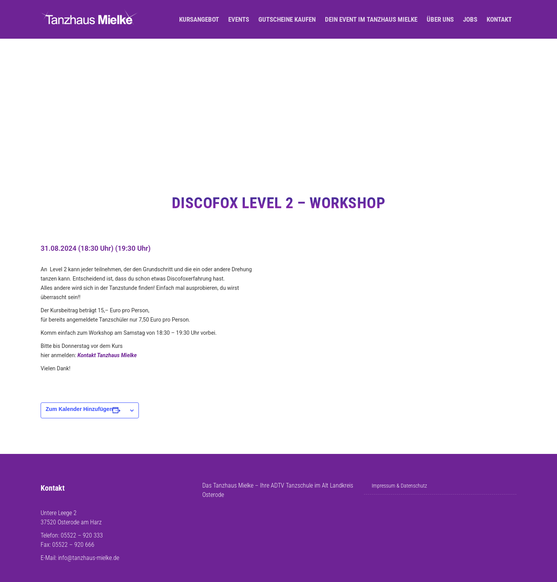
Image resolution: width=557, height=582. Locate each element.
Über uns (440, 19)
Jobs (470, 19)
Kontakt (499, 19)
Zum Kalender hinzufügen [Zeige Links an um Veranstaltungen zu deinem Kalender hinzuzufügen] (79, 409)
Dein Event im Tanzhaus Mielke (371, 19)
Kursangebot (199, 19)
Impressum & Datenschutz (399, 486)
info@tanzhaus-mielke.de (88, 557)
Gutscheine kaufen (287, 19)
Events (238, 19)
